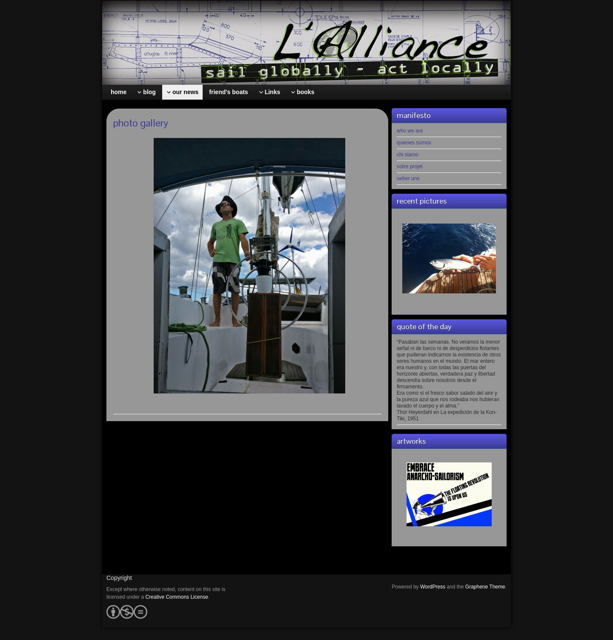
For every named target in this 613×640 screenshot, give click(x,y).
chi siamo (407, 155)
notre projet (410, 166)
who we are (410, 131)
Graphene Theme (485, 587)
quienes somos (414, 143)
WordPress (432, 587)
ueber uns (408, 178)
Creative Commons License (176, 597)
